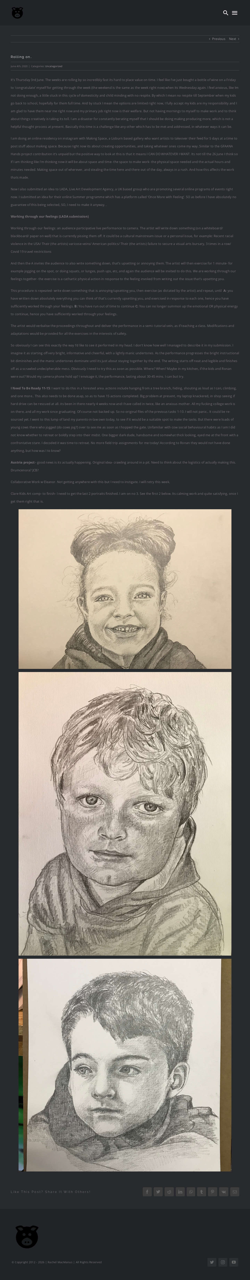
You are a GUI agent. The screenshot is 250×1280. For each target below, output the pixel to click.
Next (232, 39)
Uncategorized (53, 66)
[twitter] (211, 1262)
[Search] (225, 12)
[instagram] (222, 1262)
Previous (218, 39)
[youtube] (233, 1262)
